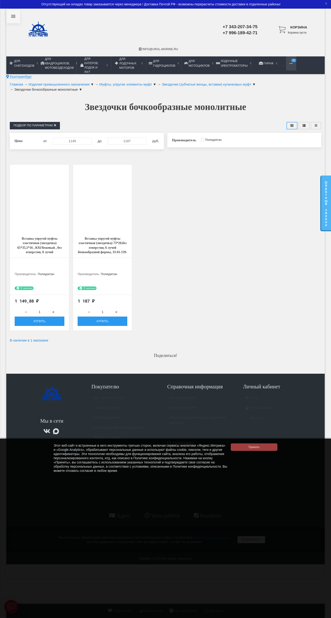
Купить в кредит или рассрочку (119, 431)
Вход (251, 401)
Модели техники (183, 411)
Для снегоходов (24, 63)
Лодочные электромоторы (233, 63)
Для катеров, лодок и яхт (94, 65)
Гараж (268, 63)
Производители (182, 401)
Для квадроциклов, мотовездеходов (58, 63)
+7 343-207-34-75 (240, 26)
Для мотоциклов (198, 63)
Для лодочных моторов (129, 63)
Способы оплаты (107, 411)
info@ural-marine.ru (158, 49)
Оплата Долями (106, 421)
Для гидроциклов (164, 63)
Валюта (253, 421)
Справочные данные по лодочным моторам (197, 423)
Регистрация (258, 411)
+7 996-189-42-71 (240, 32)
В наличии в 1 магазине (29, 342)
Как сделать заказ (108, 401)
